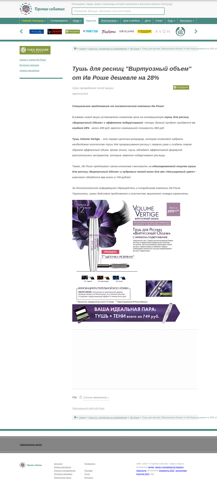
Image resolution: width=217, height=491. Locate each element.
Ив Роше (134, 48)
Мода (76, 20)
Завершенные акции (31, 444)
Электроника (108, 20)
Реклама (88, 470)
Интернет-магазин (29, 65)
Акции (82, 48)
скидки (151, 467)
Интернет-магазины (63, 474)
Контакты (88, 477)
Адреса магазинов (29, 70)
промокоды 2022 (166, 470)
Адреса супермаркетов (65, 470)
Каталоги (58, 464)
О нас (87, 474)
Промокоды (89, 464)
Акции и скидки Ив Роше (33, 59)
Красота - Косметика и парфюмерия (107, 48)
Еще (170, 20)
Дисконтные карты (62, 477)
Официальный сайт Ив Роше (88, 408)
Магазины (186, 20)
